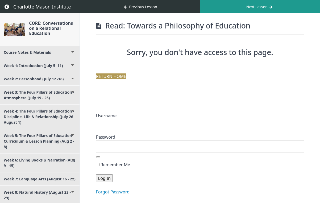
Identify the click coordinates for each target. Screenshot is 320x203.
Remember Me (113, 165)
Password (105, 137)
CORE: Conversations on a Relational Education (51, 28)
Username (106, 116)
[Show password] (98, 157)
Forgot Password (113, 192)
